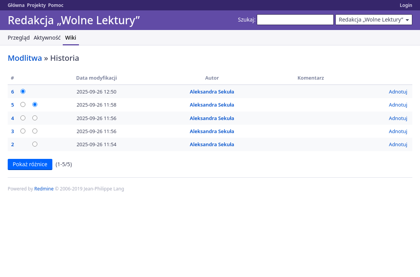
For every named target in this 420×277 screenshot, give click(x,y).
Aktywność (46, 37)
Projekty (36, 5)
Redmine (44, 188)
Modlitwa (25, 58)
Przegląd (19, 37)
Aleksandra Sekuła (212, 91)
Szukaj (246, 19)
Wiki (70, 37)
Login (406, 5)
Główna (16, 5)
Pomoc (56, 5)
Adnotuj (398, 91)
